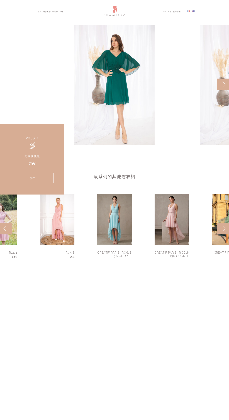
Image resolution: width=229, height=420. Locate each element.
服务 (170, 11)
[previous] (6, 228)
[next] (223, 84)
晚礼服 (55, 11)
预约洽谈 (177, 11)
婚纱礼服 (47, 11)
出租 (164, 11)
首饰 (61, 11)
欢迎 (40, 11)
